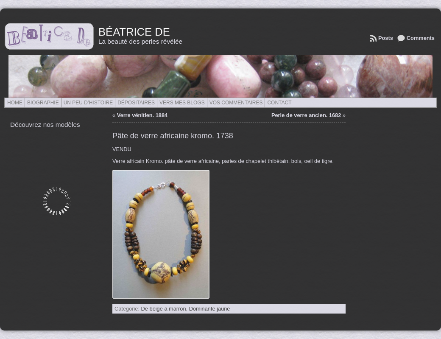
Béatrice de (134, 32)
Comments (421, 38)
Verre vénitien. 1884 (142, 115)
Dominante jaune (209, 308)
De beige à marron (163, 308)
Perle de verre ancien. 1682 (306, 115)
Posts (385, 38)
